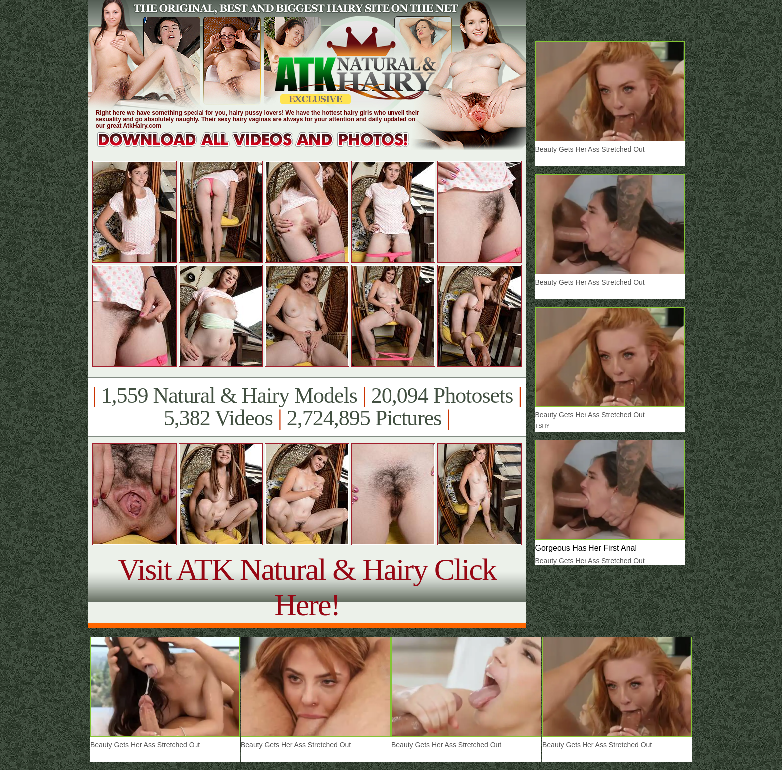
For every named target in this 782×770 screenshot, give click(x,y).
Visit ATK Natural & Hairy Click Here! (307, 587)
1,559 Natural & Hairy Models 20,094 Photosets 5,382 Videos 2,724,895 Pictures (307, 407)
